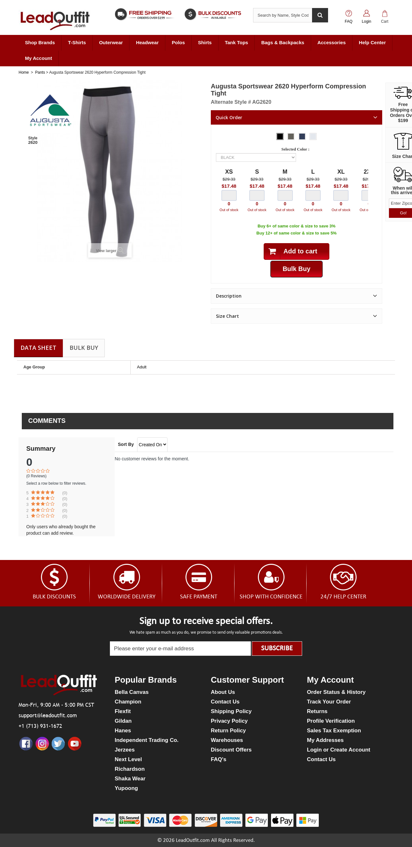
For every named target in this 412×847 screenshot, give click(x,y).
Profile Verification (331, 721)
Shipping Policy (231, 711)
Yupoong (126, 788)
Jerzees (125, 750)
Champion (128, 702)
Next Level (128, 759)
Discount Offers (231, 750)
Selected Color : (296, 149)
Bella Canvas (132, 692)
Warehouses (227, 740)
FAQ (348, 21)
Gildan (123, 721)
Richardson (130, 769)
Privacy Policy (229, 721)
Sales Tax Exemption (334, 731)
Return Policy (228, 731)
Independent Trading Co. (146, 740)
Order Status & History (336, 692)
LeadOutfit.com (193, 840)
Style (32, 138)
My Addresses (325, 740)
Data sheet (38, 347)
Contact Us (225, 702)
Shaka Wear (130, 779)
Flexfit (123, 711)
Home (24, 72)
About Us (223, 692)
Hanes (123, 731)
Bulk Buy (84, 347)
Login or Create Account (338, 750)
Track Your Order (329, 702)
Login (366, 21)
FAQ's (218, 759)
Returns (317, 711)
